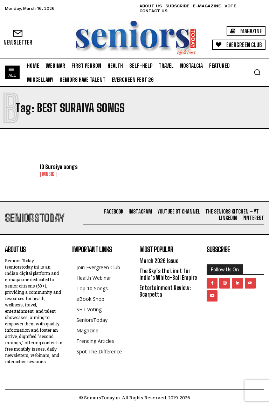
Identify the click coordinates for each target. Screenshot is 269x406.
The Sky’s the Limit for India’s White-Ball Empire (168, 274)
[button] (257, 72)
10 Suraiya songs (59, 166)
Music (48, 174)
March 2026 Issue (158, 260)
